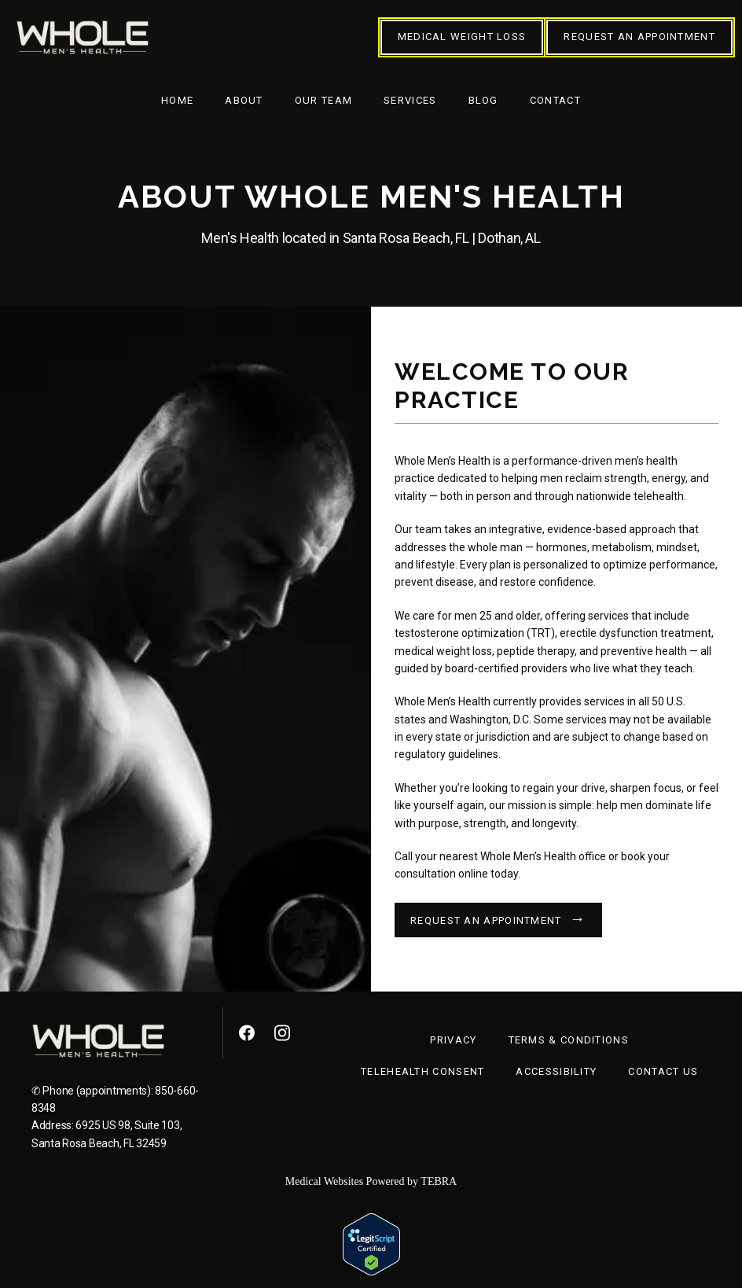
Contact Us (663, 1071)
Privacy (453, 1040)
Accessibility (556, 1071)
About (244, 100)
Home (177, 100)
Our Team (323, 100)
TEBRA (439, 1181)
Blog (483, 100)
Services (410, 100)
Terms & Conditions (569, 1040)
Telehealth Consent (422, 1071)
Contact (555, 100)
